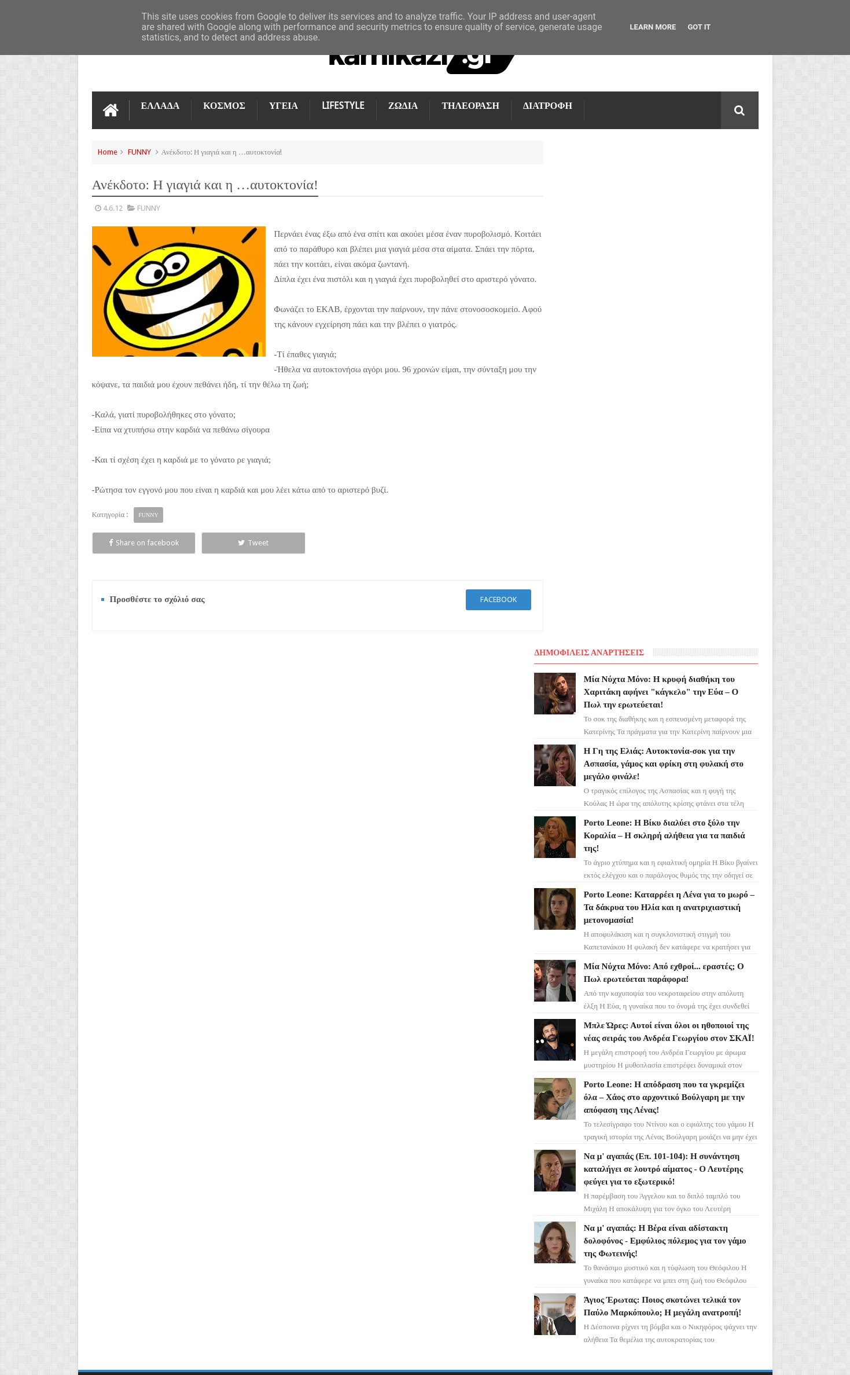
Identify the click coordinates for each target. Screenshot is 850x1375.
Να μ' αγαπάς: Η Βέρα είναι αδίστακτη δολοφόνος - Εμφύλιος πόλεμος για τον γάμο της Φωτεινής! (680, 760)
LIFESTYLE (343, 105)
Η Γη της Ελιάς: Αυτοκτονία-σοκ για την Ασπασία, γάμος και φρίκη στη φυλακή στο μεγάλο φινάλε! (676, 257)
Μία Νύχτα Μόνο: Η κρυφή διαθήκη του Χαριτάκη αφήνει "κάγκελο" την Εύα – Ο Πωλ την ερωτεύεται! (676, 185)
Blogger (660, 1356)
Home (107, 151)
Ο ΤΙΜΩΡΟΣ (119, 1094)
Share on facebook (133, 557)
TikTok (111, 1115)
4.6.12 (113, 207)
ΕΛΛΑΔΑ (160, 105)
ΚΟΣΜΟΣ (224, 105)
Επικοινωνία (728, 926)
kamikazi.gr (185, 1356)
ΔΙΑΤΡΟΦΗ (547, 105)
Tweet (222, 557)
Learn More (653, 27)
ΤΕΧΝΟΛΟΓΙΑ (122, 1157)
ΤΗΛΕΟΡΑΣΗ (470, 105)
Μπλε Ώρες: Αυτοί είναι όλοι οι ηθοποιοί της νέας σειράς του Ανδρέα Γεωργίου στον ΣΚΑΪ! (676, 532)
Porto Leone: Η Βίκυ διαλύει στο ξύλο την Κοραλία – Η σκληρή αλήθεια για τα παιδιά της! (682, 329)
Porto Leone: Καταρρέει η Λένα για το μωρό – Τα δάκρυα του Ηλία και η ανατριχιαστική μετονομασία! (678, 401)
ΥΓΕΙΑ (283, 105)
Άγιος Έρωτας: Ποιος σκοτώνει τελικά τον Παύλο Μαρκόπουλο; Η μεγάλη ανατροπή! (679, 832)
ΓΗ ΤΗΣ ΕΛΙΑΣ (123, 1032)
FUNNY (139, 151)
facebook (487, 614)
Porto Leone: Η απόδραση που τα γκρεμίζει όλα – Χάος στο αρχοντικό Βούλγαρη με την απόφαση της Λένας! (678, 603)
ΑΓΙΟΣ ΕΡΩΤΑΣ (124, 1052)
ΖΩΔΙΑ (403, 105)
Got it (699, 27)
